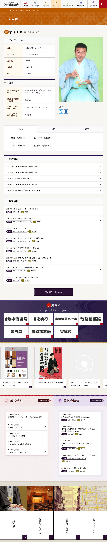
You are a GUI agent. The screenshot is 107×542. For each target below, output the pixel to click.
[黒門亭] (16, 332)
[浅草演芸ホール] (66, 319)
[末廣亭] (41, 319)
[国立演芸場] (41, 332)
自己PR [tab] (86, 129)
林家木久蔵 (29, 90)
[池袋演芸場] (90, 319)
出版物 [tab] (53, 129)
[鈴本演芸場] (16, 319)
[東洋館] (66, 332)
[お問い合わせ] (103, 4)
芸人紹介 (15, 10)
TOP (9, 10)
